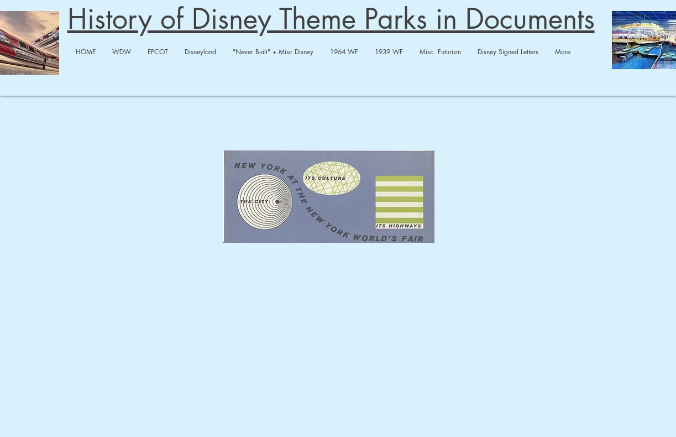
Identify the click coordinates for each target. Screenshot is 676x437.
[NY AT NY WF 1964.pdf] (328, 198)
